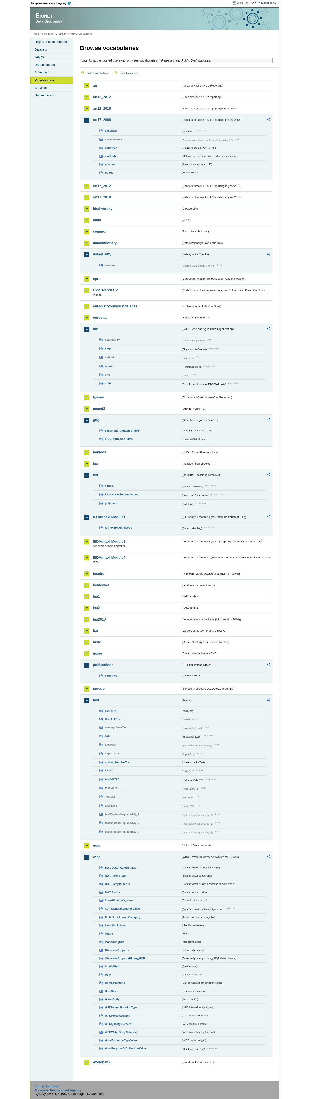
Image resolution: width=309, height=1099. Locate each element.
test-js (109, 770)
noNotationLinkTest (118, 762)
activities (111, 130)
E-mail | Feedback (47, 1086)
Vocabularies (44, 80)
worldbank (101, 1062)
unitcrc (109, 383)
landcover (101, 585)
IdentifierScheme (116, 925)
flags (108, 348)
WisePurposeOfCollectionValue (125, 1048)
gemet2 (99, 408)
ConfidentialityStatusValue (122, 908)
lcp (95, 630)
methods (110, 156)
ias (95, 463)
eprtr (97, 279)
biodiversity (102, 209)
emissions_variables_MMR (122, 430)
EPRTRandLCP (105, 290)
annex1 (109, 485)
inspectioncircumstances (121, 494)
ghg (96, 420)
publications (103, 665)
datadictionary (105, 243)
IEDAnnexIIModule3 (109, 541)
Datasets (41, 49)
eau (107, 736)
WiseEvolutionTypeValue (121, 1040)
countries (111, 148)
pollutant (111, 503)
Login (240, 3)
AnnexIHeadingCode (118, 527)
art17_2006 (102, 120)
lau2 (96, 608)
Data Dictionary (66, 34)
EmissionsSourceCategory (122, 917)
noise (97, 653)
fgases (98, 397)
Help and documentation (51, 42)
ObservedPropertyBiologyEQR (125, 958)
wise (97, 857)
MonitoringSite (114, 942)
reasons (110, 164)
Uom (108, 974)
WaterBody (112, 999)
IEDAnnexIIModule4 (109, 557)
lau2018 (99, 619)
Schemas (41, 72)
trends (109, 172)
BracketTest (112, 719)
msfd (97, 642)
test (96, 700)
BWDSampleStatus (117, 884)
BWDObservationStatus (120, 867)
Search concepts (129, 73)
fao (95, 329)
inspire (98, 573)
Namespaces (44, 95)
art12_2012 (102, 97)
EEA (52, 3)
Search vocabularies (97, 73)
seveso (99, 689)
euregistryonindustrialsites (115, 306)
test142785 (112, 779)
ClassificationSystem (119, 900)
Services (41, 88)
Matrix (109, 933)
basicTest (111, 711)
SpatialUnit (112, 966)
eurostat (100, 317)
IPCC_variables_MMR (119, 439)
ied (95, 475)
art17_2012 (102, 186)
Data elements (45, 65)
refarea (109, 366)
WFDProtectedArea (117, 1015)
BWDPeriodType (115, 875)
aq (95, 85)
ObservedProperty (117, 950)
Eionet (51, 34)
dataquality (102, 254)
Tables (39, 57)
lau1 (96, 596)
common (100, 231)
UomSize (111, 991)
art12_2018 (102, 108)
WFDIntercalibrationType (121, 1007)
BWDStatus (112, 892)
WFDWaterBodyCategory (121, 1032)
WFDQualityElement (118, 1024)
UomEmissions (115, 983)
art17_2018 (102, 197)
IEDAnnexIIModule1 (109, 517)
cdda (97, 220)
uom (96, 845)
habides (99, 452)
